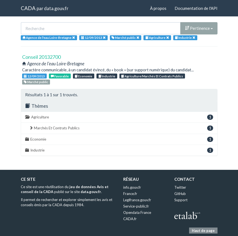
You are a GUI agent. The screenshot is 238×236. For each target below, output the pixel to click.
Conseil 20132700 (41, 57)
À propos (158, 8)
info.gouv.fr (132, 187)
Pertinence (199, 28)
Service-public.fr (136, 206)
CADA (28, 8)
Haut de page (203, 230)
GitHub (180, 193)
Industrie (106, 76)
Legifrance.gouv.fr (137, 200)
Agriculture (119, 117)
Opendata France (137, 212)
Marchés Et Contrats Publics (121, 128)
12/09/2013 (34, 76)
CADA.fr (130, 219)
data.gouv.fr (56, 8)
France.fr (130, 193)
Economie (83, 76)
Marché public (36, 82)
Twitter (180, 187)
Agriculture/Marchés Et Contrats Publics (152, 76)
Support (180, 200)
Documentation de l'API (196, 8)
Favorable (60, 76)
